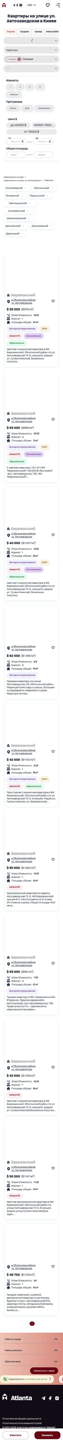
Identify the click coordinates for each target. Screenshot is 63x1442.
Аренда (38, 31)
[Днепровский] (51, 226)
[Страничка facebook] (50, 1399)
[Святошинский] (29, 203)
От (10, 138)
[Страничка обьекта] (8, 302)
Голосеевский (14, 188)
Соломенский (16, 211)
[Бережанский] (31, 295)
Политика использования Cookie (22, 1423)
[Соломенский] (28, 211)
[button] (13, 59)
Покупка (11, 31)
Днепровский (40, 226)
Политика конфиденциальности (21, 1418)
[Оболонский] (52, 188)
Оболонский (41, 188)
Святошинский (18, 203)
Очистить (15, 1435)
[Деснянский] (23, 226)
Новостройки (52, 31)
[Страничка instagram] (57, 1399)
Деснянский (13, 226)
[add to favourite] (47, 5)
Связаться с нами (44, 1370)
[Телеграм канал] (14, 5)
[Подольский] (47, 195)
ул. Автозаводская (21, 303)
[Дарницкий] (22, 233)
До (37, 138)
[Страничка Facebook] (17, 5)
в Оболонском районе (23, 300)
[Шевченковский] (29, 218)
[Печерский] (22, 195)
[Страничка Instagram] (20, 5)
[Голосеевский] (25, 188)
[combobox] (29, 41)
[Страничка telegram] (43, 1399)
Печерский (12, 195)
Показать (47, 1435)
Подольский (37, 195)
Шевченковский (16, 218)
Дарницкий (12, 233)
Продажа (24, 31)
